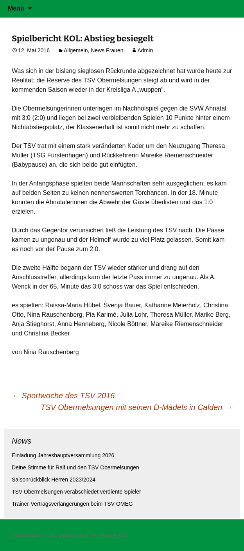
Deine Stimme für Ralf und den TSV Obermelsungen (75, 467)
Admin (145, 50)
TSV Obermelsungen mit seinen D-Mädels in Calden (136, 407)
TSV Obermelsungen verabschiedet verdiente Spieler (76, 492)
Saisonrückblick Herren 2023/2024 (53, 479)
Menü (16, 8)
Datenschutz (27, 535)
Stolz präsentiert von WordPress (88, 535)
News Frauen (107, 50)
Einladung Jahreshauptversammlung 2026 (63, 455)
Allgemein (76, 50)
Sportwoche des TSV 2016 (63, 395)
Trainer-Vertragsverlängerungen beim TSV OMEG (72, 504)
